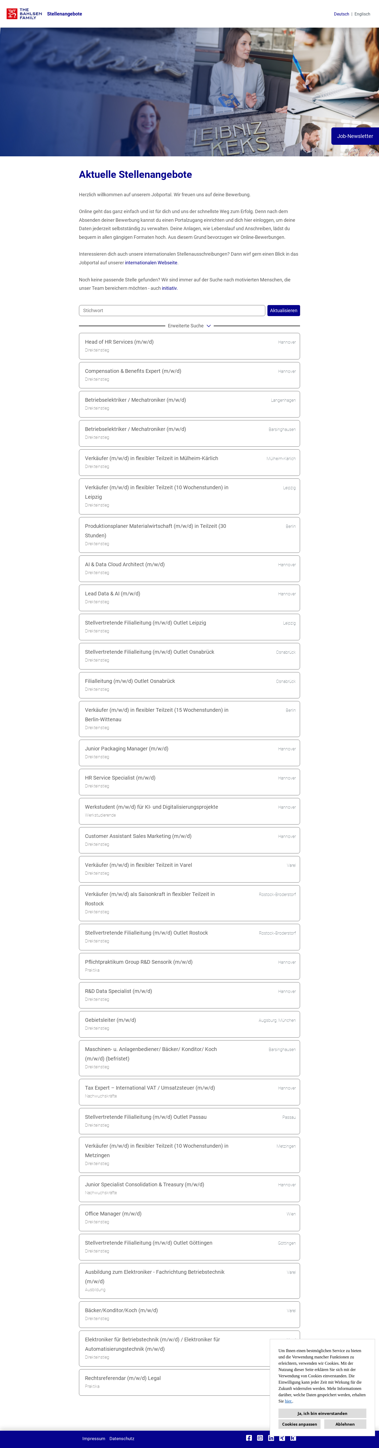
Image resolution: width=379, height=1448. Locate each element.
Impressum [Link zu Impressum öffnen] (93, 1438)
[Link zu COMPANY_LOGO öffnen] (24, 14)
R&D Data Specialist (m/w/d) (118, 991)
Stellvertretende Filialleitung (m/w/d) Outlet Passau (146, 1117)
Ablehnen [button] (345, 1424)
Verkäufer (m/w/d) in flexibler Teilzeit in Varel (138, 865)
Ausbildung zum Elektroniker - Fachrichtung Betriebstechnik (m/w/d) (155, 1277)
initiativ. (170, 288)
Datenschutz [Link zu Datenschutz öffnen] (121, 1438)
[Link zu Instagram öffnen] (260, 1438)
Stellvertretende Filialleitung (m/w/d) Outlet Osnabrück (149, 652)
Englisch (362, 14)
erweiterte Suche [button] (190, 326)
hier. (288, 1401)
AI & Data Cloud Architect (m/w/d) (125, 564)
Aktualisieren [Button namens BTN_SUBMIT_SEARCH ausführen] (283, 310)
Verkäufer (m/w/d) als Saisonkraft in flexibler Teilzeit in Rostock (150, 899)
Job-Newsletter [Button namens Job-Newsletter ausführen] (355, 136)
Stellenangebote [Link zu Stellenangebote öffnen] (64, 14)
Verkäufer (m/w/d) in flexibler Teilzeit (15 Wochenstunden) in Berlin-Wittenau (156, 715)
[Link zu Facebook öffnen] (249, 1438)
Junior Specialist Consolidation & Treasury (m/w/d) (144, 1184)
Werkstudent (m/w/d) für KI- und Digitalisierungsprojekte (151, 807)
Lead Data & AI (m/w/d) (112, 593)
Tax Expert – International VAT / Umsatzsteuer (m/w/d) (150, 1088)
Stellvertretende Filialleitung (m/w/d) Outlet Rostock (146, 933)
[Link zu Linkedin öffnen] (271, 1438)
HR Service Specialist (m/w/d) (120, 778)
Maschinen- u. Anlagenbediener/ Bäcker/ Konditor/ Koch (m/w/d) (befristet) (151, 1054)
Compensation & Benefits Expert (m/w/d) (133, 371)
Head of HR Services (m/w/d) (119, 342)
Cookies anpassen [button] (299, 1424)
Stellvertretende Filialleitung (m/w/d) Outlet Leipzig (145, 623)
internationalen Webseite (151, 262)
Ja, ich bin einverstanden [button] (322, 1413)
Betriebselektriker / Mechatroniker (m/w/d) (135, 400)
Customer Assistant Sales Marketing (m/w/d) (138, 836)
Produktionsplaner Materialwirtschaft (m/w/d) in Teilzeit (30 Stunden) (155, 531)
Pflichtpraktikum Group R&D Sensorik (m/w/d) (139, 962)
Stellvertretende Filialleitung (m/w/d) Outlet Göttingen (148, 1243)
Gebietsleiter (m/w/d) (110, 1020)
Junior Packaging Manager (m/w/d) (126, 748)
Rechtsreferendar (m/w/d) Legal (123, 1378)
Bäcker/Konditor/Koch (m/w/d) (121, 1310)
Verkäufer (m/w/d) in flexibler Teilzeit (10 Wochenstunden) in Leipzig (156, 492)
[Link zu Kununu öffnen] (293, 1438)
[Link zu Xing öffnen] (282, 1438)
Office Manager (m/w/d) (113, 1213)
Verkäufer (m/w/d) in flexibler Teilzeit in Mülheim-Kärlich (151, 458)
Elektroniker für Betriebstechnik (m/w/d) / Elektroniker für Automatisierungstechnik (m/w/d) (152, 1344)
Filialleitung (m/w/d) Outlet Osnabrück (130, 681)
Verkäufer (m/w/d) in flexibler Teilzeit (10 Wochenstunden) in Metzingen (156, 1150)
